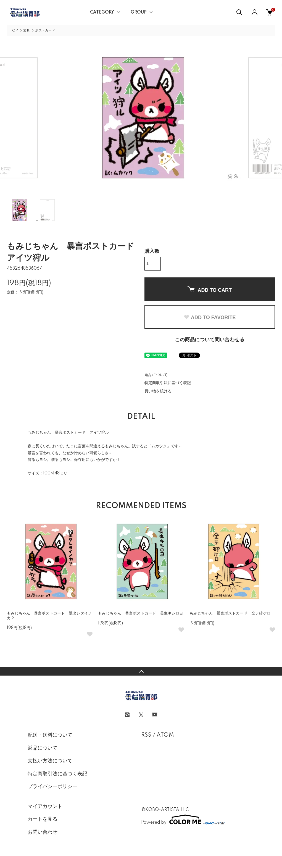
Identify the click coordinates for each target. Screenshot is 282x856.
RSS (146, 735)
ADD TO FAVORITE (210, 317)
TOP (14, 30)
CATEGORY (102, 12)
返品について (156, 375)
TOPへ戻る (141, 671)
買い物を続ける (158, 391)
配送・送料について (50, 735)
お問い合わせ (42, 832)
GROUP (139, 12)
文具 (26, 30)
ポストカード (45, 30)
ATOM (165, 735)
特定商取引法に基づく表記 (167, 383)
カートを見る (42, 819)
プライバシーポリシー (52, 786)
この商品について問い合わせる (209, 340)
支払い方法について (50, 761)
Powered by (183, 820)
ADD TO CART (210, 289)
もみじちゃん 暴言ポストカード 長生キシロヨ (140, 613)
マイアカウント (45, 806)
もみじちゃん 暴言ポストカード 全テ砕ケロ (230, 613)
